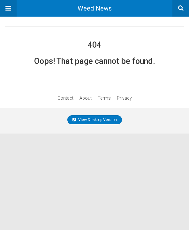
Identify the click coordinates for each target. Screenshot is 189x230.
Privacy (124, 98)
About (85, 98)
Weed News (95, 8)
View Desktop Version (94, 120)
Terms (104, 98)
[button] (8, 8)
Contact (65, 98)
